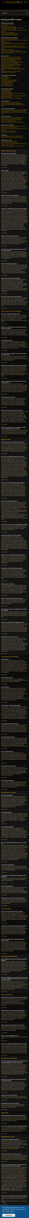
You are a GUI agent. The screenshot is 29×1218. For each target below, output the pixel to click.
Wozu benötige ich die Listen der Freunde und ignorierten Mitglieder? (14, 109)
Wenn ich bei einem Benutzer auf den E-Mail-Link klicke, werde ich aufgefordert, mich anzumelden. (13, 52)
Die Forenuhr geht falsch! (6, 42)
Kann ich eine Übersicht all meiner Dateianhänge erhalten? (12, 137)
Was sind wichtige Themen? (6, 83)
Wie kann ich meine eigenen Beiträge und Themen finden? (12, 122)
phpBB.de (19, 374)
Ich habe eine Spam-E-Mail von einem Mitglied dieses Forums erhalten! (13, 105)
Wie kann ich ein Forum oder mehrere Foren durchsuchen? (12, 117)
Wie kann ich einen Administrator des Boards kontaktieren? (12, 146)
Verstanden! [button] (8, 1215)
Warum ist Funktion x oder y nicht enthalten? (9, 142)
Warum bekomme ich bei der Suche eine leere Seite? (11, 119)
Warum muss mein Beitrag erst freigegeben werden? (11, 71)
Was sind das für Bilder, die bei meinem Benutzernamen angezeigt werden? (13, 48)
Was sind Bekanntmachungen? (7, 82)
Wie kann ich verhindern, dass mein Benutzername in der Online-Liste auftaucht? (14, 41)
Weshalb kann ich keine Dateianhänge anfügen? (10, 65)
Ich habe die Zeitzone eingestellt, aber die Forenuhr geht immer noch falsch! (14, 44)
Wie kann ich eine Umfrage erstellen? (8, 60)
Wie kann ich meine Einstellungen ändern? (9, 38)
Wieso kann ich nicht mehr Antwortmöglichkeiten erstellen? (12, 61)
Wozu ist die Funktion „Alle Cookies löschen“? (10, 34)
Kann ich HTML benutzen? (6, 77)
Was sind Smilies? (4, 78)
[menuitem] (27, 2)
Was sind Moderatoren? (5, 91)
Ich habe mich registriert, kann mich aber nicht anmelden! (12, 27)
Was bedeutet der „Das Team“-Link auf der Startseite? (11, 98)
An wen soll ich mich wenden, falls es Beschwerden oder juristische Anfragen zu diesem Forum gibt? (14, 144)
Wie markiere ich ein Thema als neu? (8, 72)
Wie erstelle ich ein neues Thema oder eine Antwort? (11, 57)
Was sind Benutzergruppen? (6, 92)
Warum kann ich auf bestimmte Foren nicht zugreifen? (11, 64)
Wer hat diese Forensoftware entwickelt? (9, 141)
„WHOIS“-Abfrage (17, 1171)
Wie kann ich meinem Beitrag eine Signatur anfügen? (11, 59)
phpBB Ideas (7, 1157)
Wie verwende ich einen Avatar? (7, 49)
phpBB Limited (10, 374)
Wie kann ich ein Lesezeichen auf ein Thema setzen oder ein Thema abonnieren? (14, 129)
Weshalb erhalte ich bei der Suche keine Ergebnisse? (11, 118)
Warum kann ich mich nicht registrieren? (8, 26)
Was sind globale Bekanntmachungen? (8, 81)
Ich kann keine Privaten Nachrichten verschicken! (10, 102)
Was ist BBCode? (4, 76)
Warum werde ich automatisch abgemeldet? (9, 33)
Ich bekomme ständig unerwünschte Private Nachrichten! (12, 103)
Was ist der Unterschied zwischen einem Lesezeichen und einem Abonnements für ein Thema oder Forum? (13, 127)
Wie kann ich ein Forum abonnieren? (8, 130)
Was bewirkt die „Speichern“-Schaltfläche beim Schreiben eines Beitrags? (13, 69)
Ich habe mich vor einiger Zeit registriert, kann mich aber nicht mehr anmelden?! (14, 31)
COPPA (16, 212)
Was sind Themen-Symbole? (6, 85)
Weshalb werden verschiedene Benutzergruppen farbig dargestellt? (14, 95)
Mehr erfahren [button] (10, 1211)
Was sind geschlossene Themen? (7, 84)
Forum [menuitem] (7, 2)
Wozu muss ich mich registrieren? (7, 24)
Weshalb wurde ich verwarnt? (6, 66)
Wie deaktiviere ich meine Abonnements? (9, 132)
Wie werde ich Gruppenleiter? (6, 94)
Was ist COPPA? (4, 25)
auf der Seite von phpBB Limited (8, 1147)
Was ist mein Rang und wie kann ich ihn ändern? (10, 50)
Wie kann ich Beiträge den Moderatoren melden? (10, 67)
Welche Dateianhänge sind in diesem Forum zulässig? (11, 136)
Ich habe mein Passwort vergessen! (8, 32)
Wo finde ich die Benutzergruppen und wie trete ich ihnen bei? (13, 93)
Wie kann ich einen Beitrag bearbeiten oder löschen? (11, 58)
